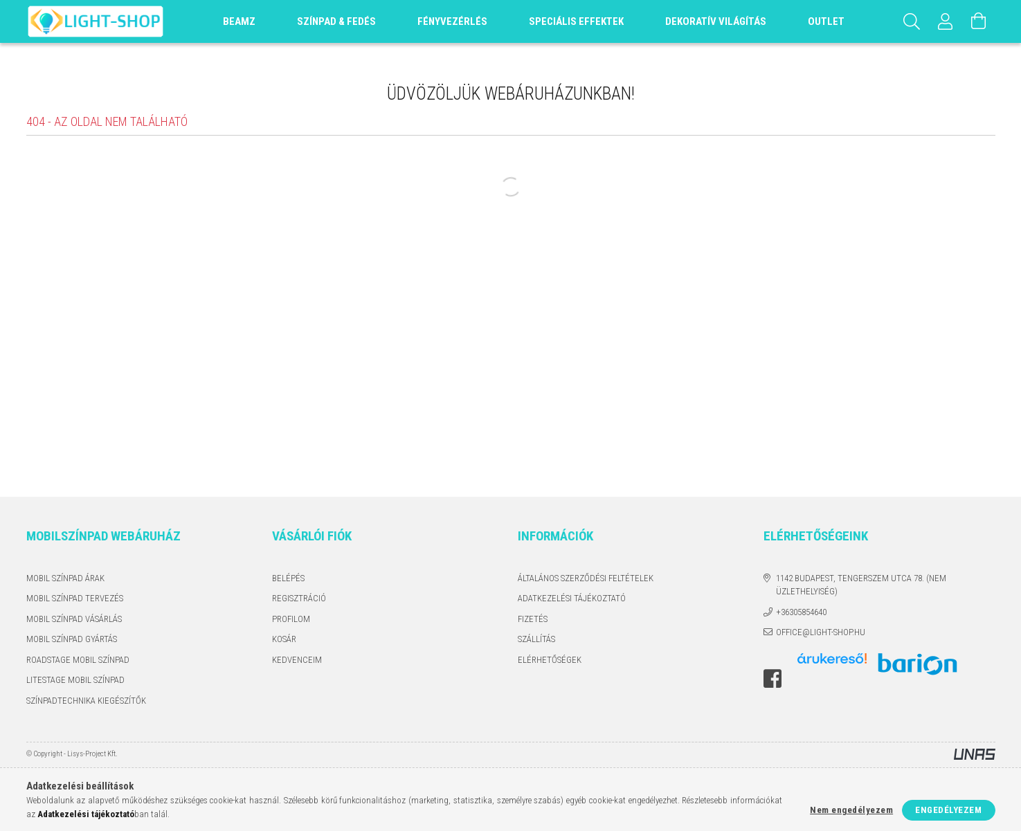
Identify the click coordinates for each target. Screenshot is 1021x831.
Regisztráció (299, 598)
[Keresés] (912, 21)
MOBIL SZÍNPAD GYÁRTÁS (71, 639)
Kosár (284, 639)
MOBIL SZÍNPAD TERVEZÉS (74, 598)
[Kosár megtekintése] (978, 21)
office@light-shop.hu (820, 632)
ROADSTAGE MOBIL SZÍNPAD (77, 660)
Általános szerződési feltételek (585, 578)
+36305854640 (801, 612)
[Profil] (945, 21)
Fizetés (533, 619)
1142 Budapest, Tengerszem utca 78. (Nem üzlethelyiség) (861, 585)
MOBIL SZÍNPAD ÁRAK (65, 578)
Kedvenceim (297, 660)
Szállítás (536, 639)
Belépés (288, 578)
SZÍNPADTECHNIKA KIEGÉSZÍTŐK (86, 700)
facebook (772, 678)
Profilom (291, 619)
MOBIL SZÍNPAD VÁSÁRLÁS (74, 619)
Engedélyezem (948, 810)
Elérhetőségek (549, 660)
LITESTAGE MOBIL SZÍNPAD (75, 680)
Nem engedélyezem (851, 810)
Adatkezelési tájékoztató (572, 598)
